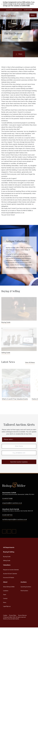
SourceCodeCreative (13, 619)
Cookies (5, 615)
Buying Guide (6, 556)
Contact (5, 598)
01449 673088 (28, 9)
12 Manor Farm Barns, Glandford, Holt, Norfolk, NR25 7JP (17, 511)
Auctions (15, 38)
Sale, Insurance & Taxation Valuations (18, 267)
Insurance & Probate (8, 577)
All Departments (8, 547)
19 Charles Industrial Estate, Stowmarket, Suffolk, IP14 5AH (18, 494)
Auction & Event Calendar (10, 573)
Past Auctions (24, 590)
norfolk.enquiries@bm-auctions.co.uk (14, 519)
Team (4, 594)
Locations (5, 590)
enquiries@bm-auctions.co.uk (14, 9)
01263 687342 (7, 515)
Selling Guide (6, 560)
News (20, 38)
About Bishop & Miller (9, 586)
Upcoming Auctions (26, 586)
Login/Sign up (7, 606)
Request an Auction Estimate (11, 569)
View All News (30, 362)
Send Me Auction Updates (19, 462)
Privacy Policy (12, 615)
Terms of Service (22, 615)
